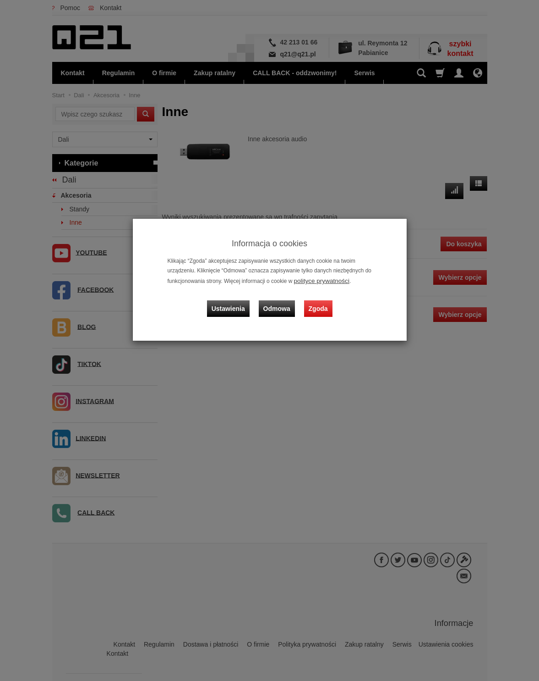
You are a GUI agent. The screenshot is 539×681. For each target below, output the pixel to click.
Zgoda (316, 300)
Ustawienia (234, 300)
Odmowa (279, 300)
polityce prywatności (318, 280)
